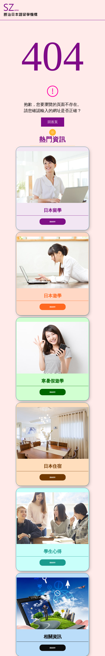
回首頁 (53, 122)
